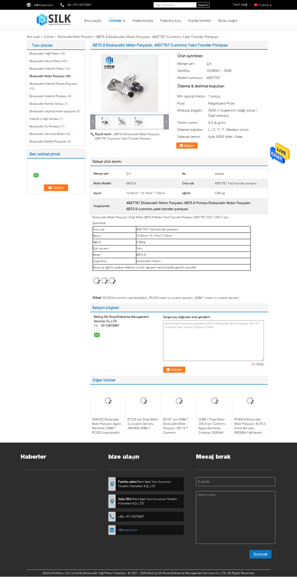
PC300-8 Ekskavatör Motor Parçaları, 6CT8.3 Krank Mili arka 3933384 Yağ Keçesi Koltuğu (250, 428)
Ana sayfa (92, 20)
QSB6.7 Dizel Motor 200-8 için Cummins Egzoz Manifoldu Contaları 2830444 (212, 425)
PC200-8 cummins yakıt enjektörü (125, 298)
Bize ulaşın (228, 20)
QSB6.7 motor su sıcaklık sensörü (217, 298)
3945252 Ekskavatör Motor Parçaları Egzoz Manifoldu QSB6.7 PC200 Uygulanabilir (106, 425)
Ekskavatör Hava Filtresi (45, 61)
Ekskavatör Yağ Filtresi (44, 53)
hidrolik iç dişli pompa (43, 119)
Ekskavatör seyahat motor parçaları (52, 111)
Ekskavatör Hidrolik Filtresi (46, 68)
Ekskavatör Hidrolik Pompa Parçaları (53, 83)
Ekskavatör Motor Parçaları (75, 36)
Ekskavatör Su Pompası (44, 126)
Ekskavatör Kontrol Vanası (46, 103)
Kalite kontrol (199, 20)
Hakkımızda (142, 20)
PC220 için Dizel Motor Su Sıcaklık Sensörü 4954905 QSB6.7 (143, 423)
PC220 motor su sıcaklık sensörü (171, 298)
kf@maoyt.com (43, 5)
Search (203, 5)
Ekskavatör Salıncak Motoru (47, 134)
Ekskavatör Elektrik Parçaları (48, 141)
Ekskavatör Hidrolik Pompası (48, 96)
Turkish (265, 5)
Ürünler (115, 20)
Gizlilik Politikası (53, 573)
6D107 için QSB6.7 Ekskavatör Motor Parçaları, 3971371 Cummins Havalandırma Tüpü (176, 428)
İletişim (189, 146)
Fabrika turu (170, 20)
